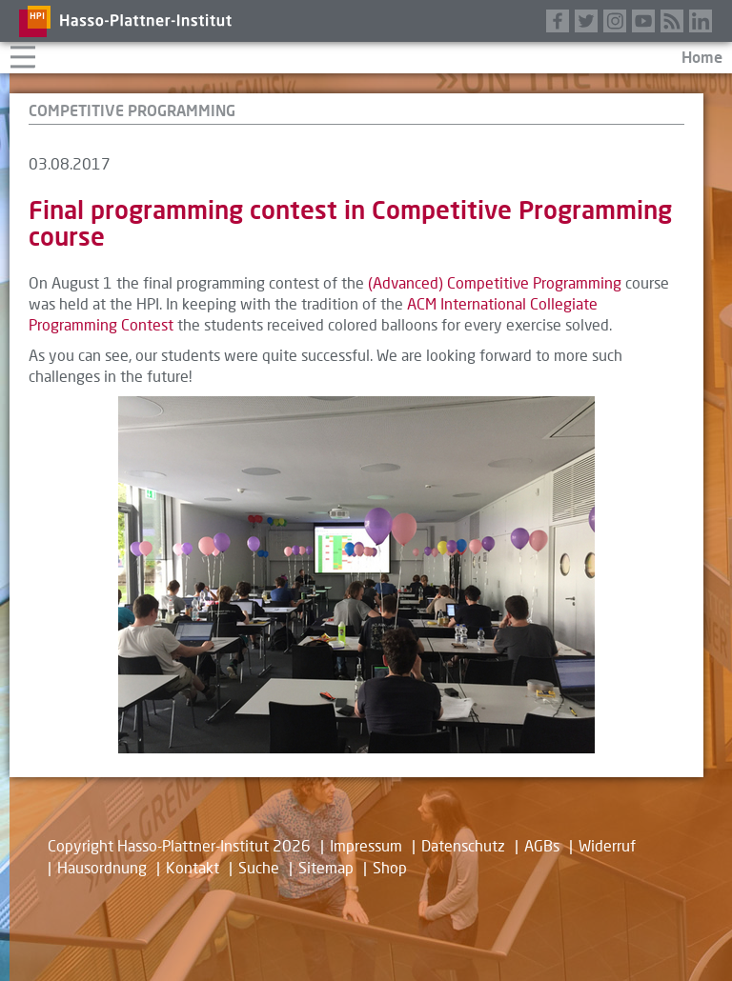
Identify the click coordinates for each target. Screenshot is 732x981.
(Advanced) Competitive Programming (494, 282)
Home (701, 57)
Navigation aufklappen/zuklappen (22, 55)
